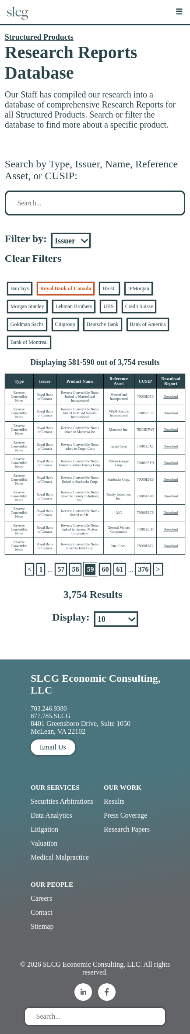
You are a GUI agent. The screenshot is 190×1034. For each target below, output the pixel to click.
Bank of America (148, 324)
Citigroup (65, 324)
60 (105, 569)
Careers (41, 898)
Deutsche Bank (103, 324)
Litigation (44, 829)
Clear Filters (33, 258)
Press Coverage (125, 815)
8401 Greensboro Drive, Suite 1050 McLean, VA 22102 (80, 727)
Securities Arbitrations (62, 801)
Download (170, 397)
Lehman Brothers (74, 306)
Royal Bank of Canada (65, 288)
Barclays (20, 288)
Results (114, 801)
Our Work (122, 787)
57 (60, 569)
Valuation (44, 843)
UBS (108, 306)
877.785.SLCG (50, 715)
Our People (52, 884)
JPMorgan (138, 288)
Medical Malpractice (60, 857)
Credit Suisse (139, 306)
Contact (42, 912)
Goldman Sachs (27, 324)
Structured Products (39, 37)
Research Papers (127, 829)
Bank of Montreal (29, 342)
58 (75, 569)
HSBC (109, 288)
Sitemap (42, 926)
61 (119, 569)
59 (90, 569)
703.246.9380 (49, 708)
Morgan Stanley (27, 306)
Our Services (55, 787)
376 (143, 569)
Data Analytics (51, 815)
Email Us (53, 747)
